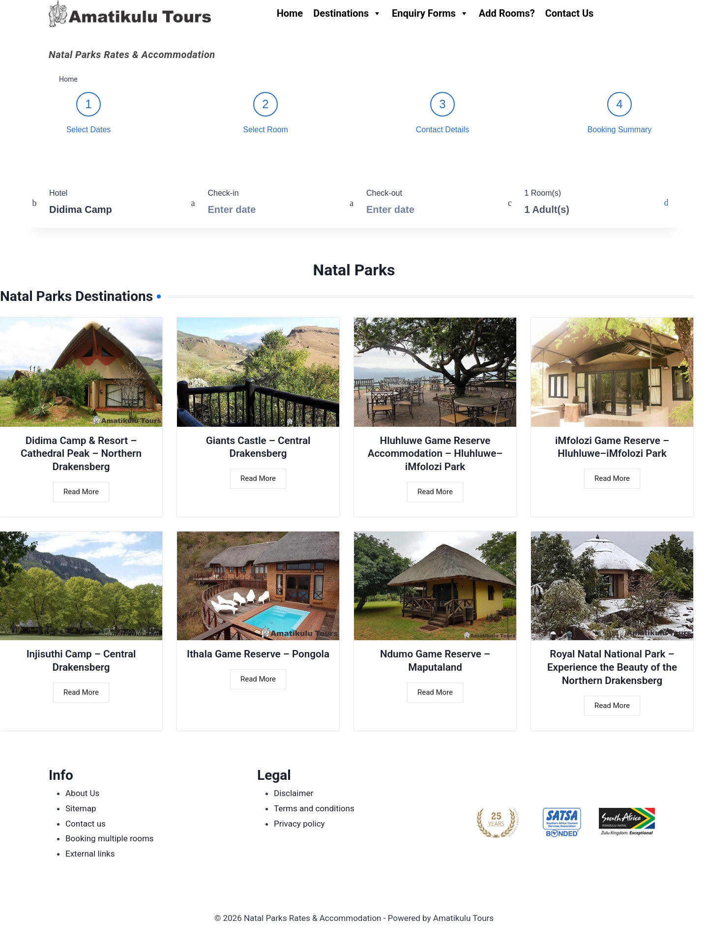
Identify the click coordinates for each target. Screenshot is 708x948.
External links (90, 854)
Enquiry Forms (430, 13)
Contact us (85, 824)
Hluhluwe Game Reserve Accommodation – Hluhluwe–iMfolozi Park (435, 455)
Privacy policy (299, 824)
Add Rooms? (507, 13)
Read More (81, 494)
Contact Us (569, 13)
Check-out (384, 193)
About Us (82, 794)
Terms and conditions (314, 808)
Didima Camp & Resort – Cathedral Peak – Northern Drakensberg (81, 455)
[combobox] (96, 203)
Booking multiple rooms (109, 838)
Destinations (347, 13)
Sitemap (80, 808)
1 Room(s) (542, 193)
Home (290, 13)
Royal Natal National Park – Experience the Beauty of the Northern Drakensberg (612, 671)
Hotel (58, 193)
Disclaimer (293, 794)
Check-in (223, 193)
